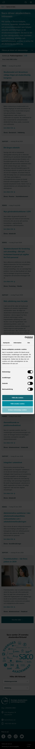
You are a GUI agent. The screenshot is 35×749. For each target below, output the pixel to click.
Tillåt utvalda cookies (17, 403)
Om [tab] (29, 342)
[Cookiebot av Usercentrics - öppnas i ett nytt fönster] (25, 337)
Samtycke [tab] (6, 342)
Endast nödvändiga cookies (17, 410)
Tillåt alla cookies (17, 397)
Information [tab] (17, 342)
